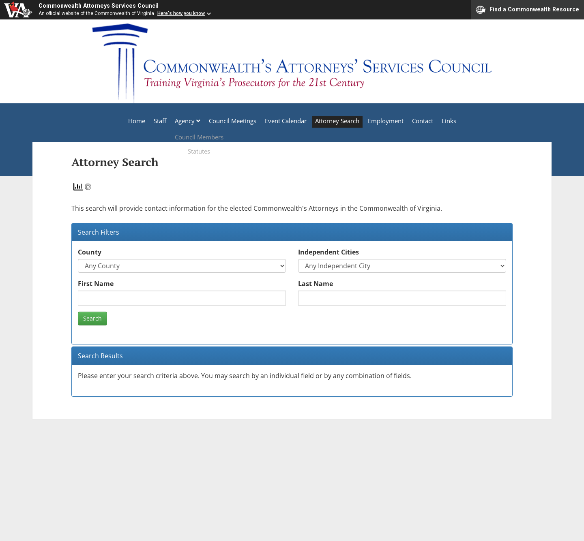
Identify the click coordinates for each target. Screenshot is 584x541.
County (89, 252)
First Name (96, 284)
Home (118, 124)
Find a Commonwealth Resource (527, 11)
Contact (432, 124)
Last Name (315, 284)
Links (463, 124)
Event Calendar (284, 124)
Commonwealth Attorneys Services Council (105, 7)
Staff (146, 124)
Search (92, 319)
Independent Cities (328, 252)
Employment (392, 124)
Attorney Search (339, 124)
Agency (175, 124)
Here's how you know (181, 16)
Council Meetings (226, 124)
